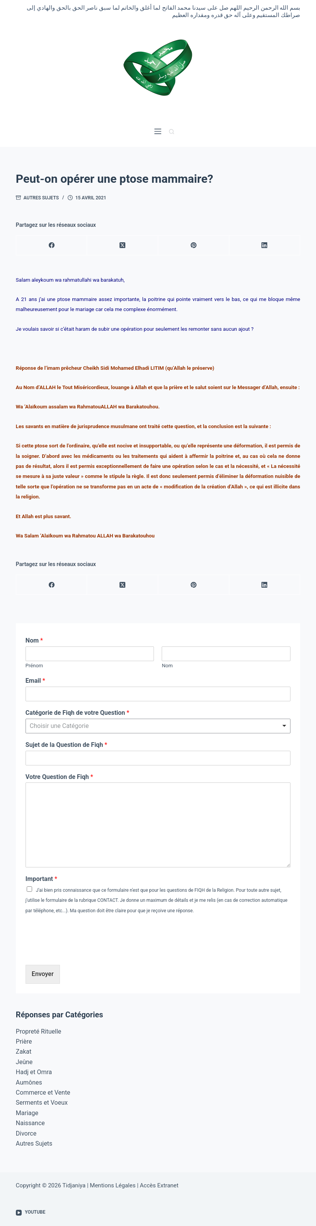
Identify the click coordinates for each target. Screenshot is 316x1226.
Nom (34, 640)
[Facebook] (51, 245)
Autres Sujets (41, 198)
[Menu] (157, 131)
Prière (24, 1041)
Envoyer (43, 974)
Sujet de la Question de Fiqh (66, 744)
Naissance (30, 1123)
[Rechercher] (171, 131)
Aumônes (29, 1082)
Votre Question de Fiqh (59, 776)
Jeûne (24, 1062)
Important (41, 879)
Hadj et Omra (34, 1072)
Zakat (23, 1051)
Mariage (27, 1113)
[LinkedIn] (265, 245)
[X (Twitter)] (122, 245)
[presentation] (84, 952)
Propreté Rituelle (38, 1031)
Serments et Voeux (42, 1102)
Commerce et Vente (43, 1092)
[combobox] (158, 726)
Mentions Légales (112, 1185)
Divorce (26, 1133)
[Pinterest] (193, 245)
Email (35, 680)
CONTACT (107, 900)
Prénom (34, 665)
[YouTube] (30, 1212)
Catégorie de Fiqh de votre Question (77, 712)
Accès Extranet (159, 1185)
